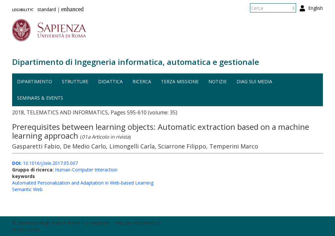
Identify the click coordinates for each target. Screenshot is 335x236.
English (315, 8)
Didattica (110, 81)
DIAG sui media (254, 81)
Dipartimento (34, 81)
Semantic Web (27, 189)
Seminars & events (40, 98)
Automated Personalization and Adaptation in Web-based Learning (82, 183)
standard (46, 9)
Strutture (75, 81)
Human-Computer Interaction (86, 170)
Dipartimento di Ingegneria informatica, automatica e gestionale (135, 61)
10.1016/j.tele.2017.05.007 (45, 163)
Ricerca (141, 81)
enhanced (72, 9)
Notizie (217, 81)
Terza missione (180, 81)
